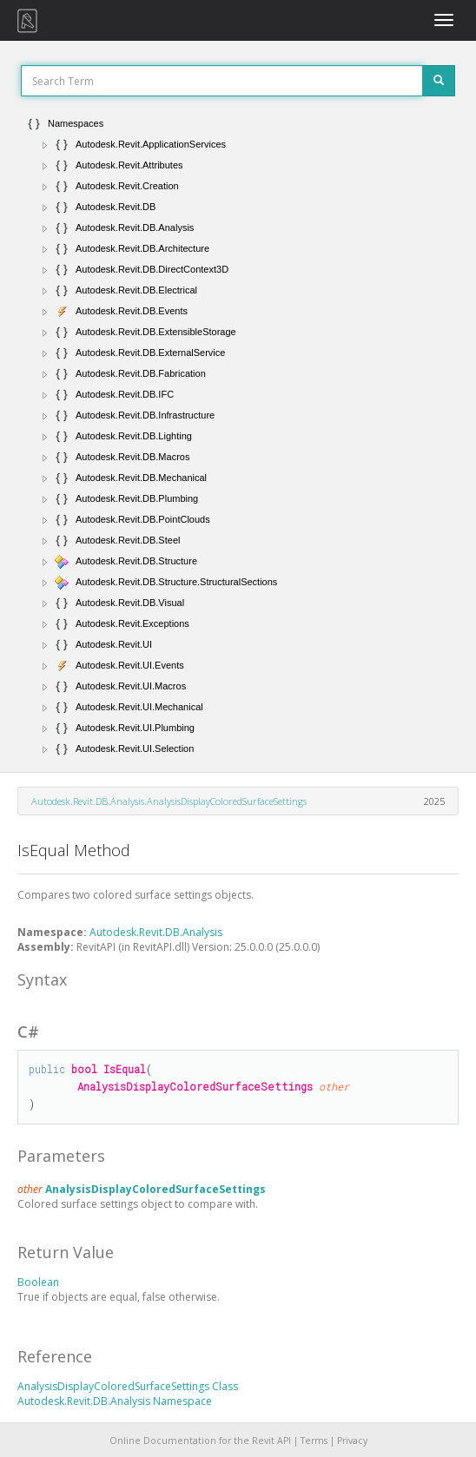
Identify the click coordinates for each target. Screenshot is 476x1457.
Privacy (352, 1440)
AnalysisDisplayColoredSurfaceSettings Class (127, 1386)
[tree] (238, 435)
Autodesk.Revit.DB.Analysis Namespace (114, 1401)
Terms (314, 1440)
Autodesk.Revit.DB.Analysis (155, 932)
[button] (45, 145)
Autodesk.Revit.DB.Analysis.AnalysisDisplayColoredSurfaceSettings (169, 801)
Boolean (38, 1282)
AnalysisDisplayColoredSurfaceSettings (155, 1189)
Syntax (42, 979)
